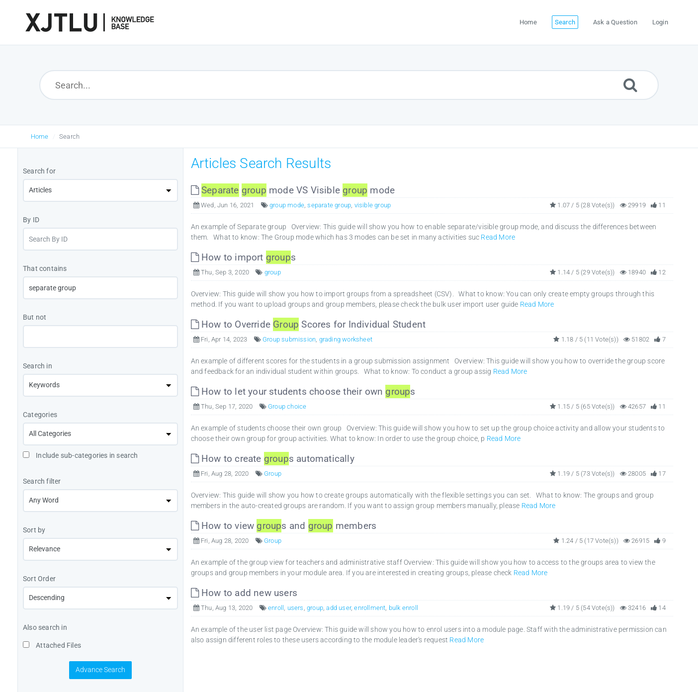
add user (338, 607)
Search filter (42, 481)
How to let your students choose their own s (303, 391)
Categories (40, 415)
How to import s (243, 257)
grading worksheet (345, 339)
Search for (39, 171)
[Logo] (89, 22)
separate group (329, 205)
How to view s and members (284, 525)
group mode (286, 205)
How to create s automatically (272, 458)
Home (40, 136)
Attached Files (52, 645)
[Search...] (349, 85)
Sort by (34, 530)
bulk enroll (403, 607)
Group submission (289, 339)
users (295, 607)
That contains (45, 268)
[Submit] (630, 84)
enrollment (369, 607)
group (272, 272)
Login (660, 22)
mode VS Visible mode (293, 190)
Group (272, 473)
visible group (372, 205)
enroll (276, 607)
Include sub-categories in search (80, 455)
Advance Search (100, 670)
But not (34, 317)
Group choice (287, 406)
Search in (37, 366)
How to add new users (244, 593)
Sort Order (39, 579)
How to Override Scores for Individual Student (308, 324)
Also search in (45, 627)
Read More (498, 237)
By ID (31, 220)
